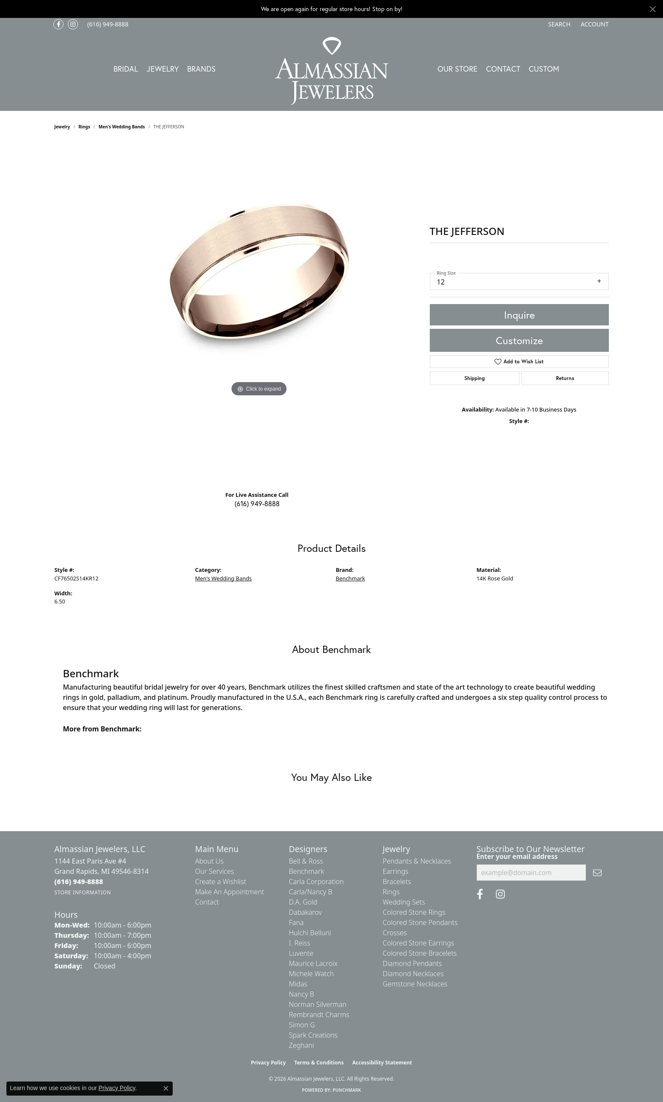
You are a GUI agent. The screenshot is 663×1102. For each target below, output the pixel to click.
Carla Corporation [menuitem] (316, 881)
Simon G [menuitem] (302, 1025)
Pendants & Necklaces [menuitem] (417, 861)
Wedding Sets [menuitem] (404, 902)
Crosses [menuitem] (395, 932)
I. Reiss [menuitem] (299, 943)
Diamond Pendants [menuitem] (412, 963)
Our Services (214, 871)
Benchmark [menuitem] (306, 871)
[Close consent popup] (165, 1088)
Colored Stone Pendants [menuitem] (420, 922)
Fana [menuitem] (296, 922)
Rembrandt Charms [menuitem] (319, 1014)
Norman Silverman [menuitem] (318, 1004)
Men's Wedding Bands (121, 127)
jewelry (62, 127)
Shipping (474, 378)
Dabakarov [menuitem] (305, 912)
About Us (209, 861)
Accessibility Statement (382, 1062)
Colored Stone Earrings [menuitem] (419, 943)
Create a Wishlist (220, 881)
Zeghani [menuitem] (301, 1045)
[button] (558, 24)
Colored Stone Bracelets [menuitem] (420, 953)
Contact (503, 69)
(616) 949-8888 (257, 503)
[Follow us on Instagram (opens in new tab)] (73, 24)
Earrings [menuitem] (395, 871)
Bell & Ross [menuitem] (306, 861)
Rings (84, 127)
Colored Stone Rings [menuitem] (414, 912)
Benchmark (350, 578)
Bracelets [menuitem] (397, 881)
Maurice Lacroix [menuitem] (313, 963)
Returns (565, 378)
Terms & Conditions (319, 1062)
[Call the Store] (79, 881)
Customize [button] (519, 340)
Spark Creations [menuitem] (313, 1035)
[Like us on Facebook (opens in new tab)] (58, 24)
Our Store (457, 69)
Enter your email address (517, 856)
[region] (259, 313)
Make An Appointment (229, 891)
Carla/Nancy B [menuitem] (311, 891)
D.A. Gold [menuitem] (303, 902)
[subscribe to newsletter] (597, 872)
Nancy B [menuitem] (301, 994)
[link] (107, 24)
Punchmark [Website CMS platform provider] (347, 1090)
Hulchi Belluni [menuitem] (310, 932)
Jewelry (163, 69)
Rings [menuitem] (391, 891)
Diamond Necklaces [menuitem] (413, 973)
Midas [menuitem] (298, 984)
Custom (544, 69)
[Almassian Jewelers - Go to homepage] (331, 71)
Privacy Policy (268, 1062)
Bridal (125, 69)
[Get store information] (83, 892)
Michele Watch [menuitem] (311, 973)
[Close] (652, 9)
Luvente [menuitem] (301, 953)
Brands (201, 69)
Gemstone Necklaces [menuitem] (415, 984)
